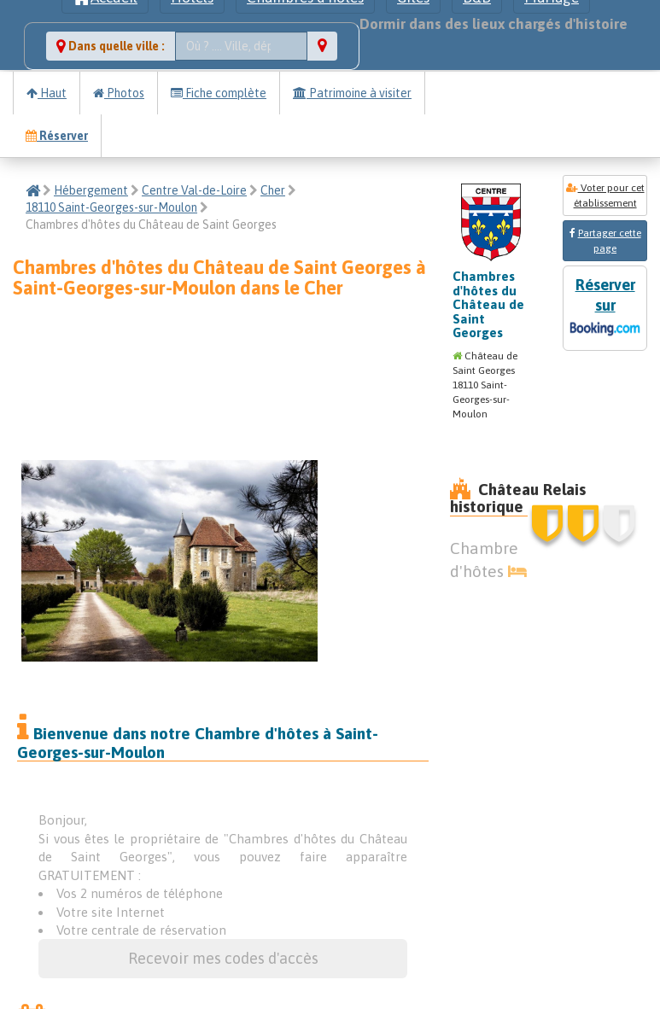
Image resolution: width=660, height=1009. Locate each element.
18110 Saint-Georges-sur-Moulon (111, 207)
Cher (272, 190)
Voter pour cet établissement (605, 195)
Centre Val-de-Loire (194, 190)
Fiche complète (218, 93)
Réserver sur (605, 308)
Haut (46, 93)
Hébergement (91, 190)
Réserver (57, 136)
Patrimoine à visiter (352, 93)
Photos (118, 93)
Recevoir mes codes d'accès (223, 958)
